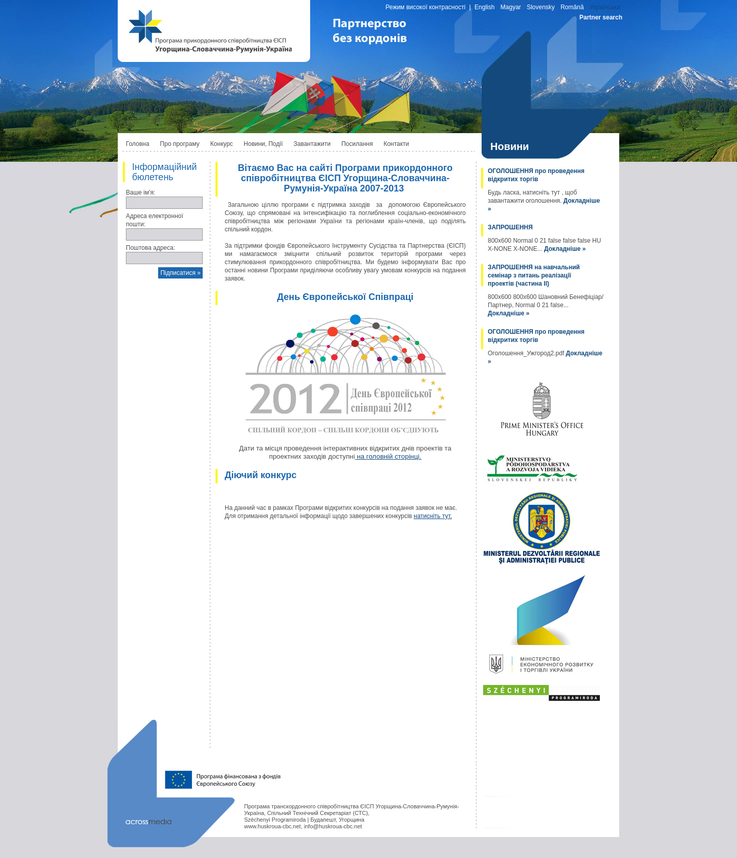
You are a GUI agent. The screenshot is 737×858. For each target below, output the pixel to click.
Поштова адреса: (150, 247)
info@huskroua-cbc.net (333, 826)
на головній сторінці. (389, 456)
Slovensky (541, 7)
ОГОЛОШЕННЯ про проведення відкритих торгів (536, 175)
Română (571, 7)
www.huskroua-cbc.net (272, 826)
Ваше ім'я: (140, 192)
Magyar (511, 7)
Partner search (600, 17)
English (484, 7)
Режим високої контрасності (425, 7)
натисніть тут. (433, 516)
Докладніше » (565, 248)
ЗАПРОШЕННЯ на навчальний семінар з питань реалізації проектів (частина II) (534, 275)
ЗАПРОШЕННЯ (510, 227)
